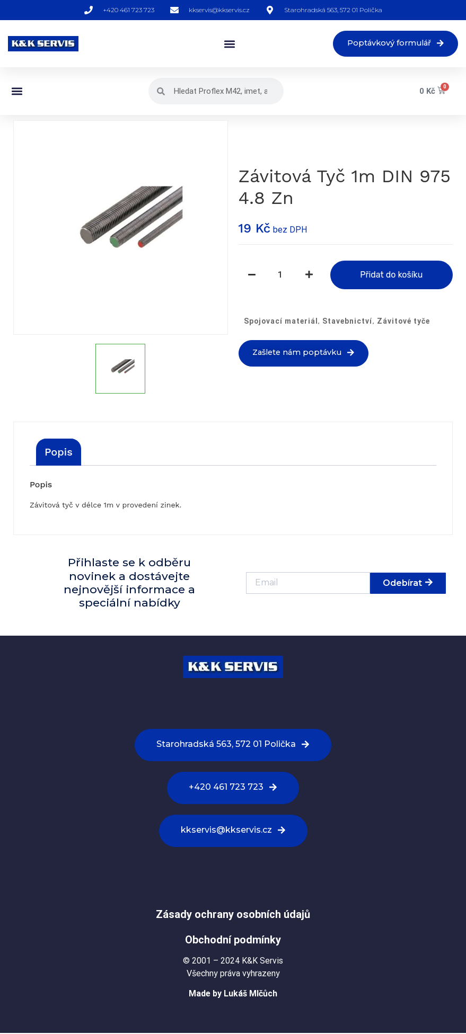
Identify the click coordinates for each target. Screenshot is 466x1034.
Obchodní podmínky (233, 940)
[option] (120, 228)
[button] (223, 44)
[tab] (59, 453)
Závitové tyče (403, 321)
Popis (59, 453)
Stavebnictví (347, 321)
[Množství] (280, 275)
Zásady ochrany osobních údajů (233, 914)
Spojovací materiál (281, 321)
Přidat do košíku (391, 275)
